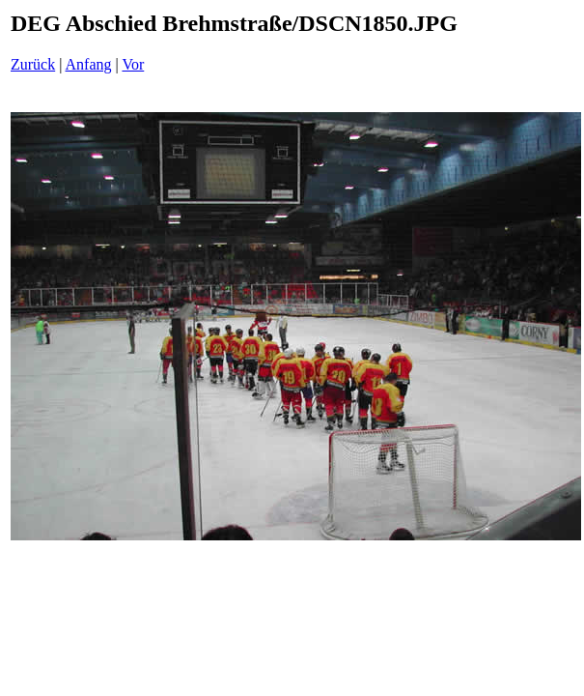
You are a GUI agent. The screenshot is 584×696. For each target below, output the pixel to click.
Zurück (33, 64)
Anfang (89, 64)
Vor (133, 64)
